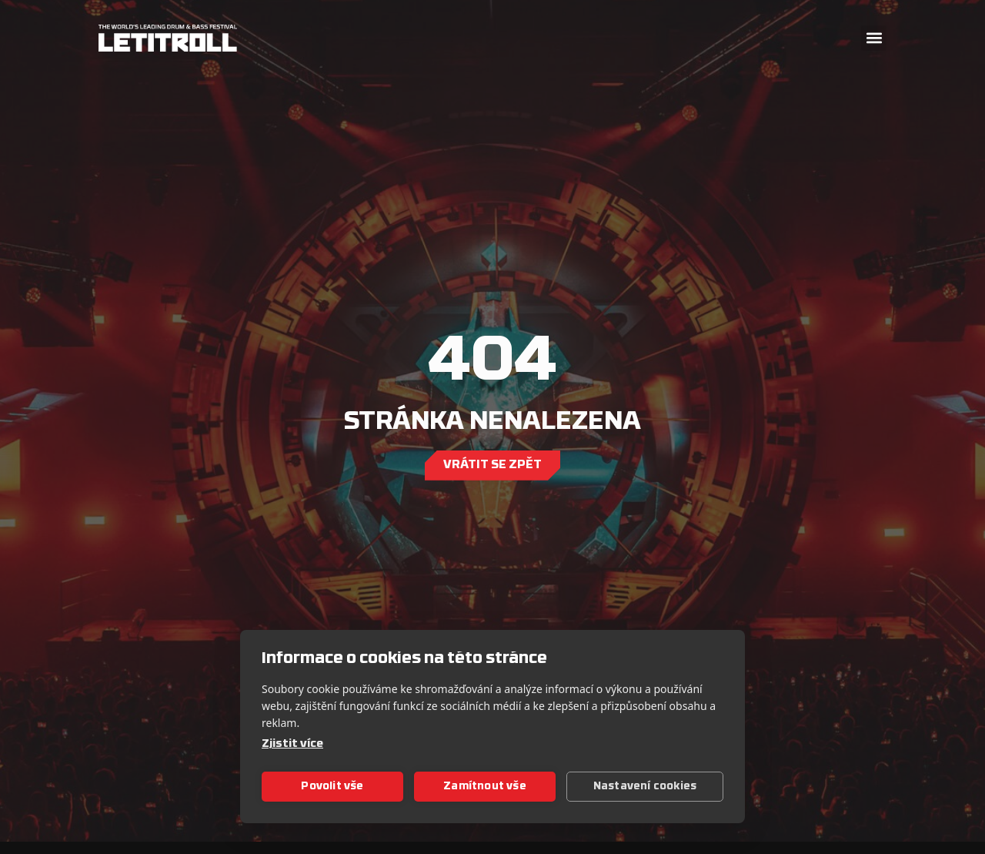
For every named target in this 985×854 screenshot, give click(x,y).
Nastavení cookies (644, 787)
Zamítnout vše (484, 787)
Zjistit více (292, 744)
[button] (873, 38)
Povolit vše (332, 787)
